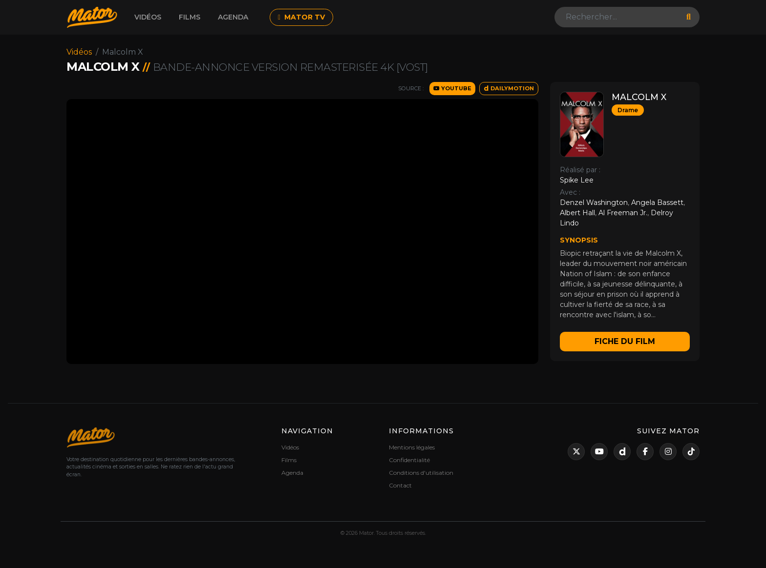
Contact (400, 485)
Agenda (233, 17)
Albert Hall (577, 212)
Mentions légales (412, 447)
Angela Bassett (657, 202)
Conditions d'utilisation (421, 472)
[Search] (617, 17)
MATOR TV (301, 17)
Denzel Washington (594, 202)
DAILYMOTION (509, 88)
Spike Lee (577, 180)
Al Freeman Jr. (622, 212)
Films (189, 17)
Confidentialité (409, 460)
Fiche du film (625, 341)
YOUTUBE (452, 88)
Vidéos (147, 17)
